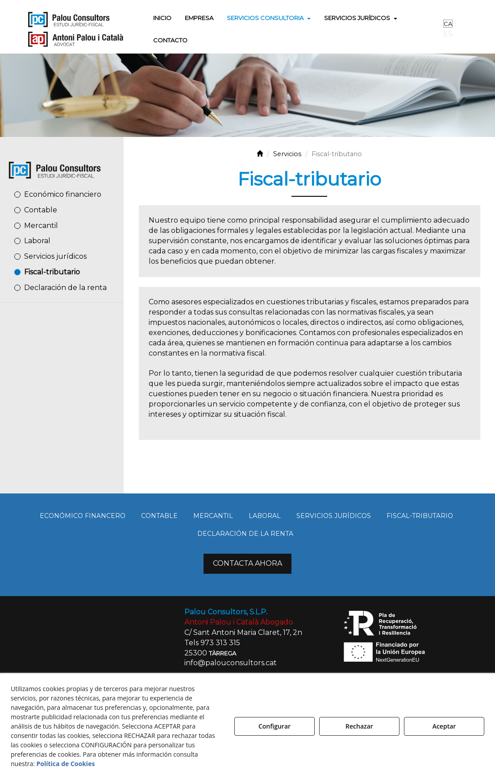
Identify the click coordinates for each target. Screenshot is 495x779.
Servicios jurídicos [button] (55, 256)
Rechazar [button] (359, 726)
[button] (75, 29)
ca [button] (448, 23)
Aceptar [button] (444, 726)
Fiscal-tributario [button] (52, 272)
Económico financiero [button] (62, 194)
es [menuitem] (448, 33)
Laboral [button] (37, 240)
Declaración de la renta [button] (65, 287)
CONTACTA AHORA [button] (247, 563)
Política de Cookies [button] (66, 763)
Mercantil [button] (41, 225)
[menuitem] (162, 18)
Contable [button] (40, 210)
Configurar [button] (274, 726)
